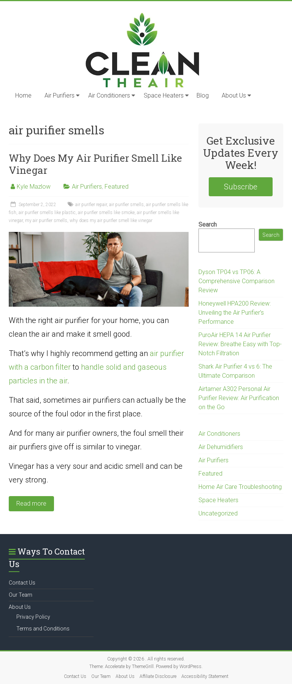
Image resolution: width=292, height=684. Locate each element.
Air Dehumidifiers (220, 447)
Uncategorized (218, 513)
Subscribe (240, 186)
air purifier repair (91, 204)
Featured (117, 186)
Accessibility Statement (205, 676)
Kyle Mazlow (34, 186)
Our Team (20, 595)
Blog (203, 95)
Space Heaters (164, 95)
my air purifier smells (46, 220)
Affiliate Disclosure (158, 676)
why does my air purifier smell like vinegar (111, 220)
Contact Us (22, 583)
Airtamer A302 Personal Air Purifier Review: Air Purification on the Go (238, 398)
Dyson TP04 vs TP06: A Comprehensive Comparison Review (236, 281)
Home (23, 95)
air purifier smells (126, 204)
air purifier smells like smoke (106, 212)
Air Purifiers (59, 95)
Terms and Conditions (43, 629)
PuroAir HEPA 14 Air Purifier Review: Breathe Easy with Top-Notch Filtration (240, 344)
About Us (234, 95)
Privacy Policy (33, 617)
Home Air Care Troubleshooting (240, 486)
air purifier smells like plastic (47, 212)
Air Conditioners (109, 95)
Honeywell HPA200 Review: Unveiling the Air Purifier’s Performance (234, 312)
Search (207, 224)
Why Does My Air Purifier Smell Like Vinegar (95, 164)
